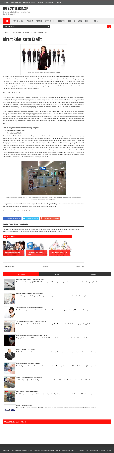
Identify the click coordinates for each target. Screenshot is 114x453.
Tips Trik (71, 21)
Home (6, 2)
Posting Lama (80, 266)
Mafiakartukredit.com (15, 8)
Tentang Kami (16, 2)
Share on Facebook (11, 218)
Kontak (40, 2)
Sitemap (58, 2)
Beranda (45, 266)
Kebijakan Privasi (29, 2)
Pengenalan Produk (34, 21)
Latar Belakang (17, 21)
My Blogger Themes (105, 450)
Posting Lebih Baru (9, 266)
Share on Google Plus (49, 218)
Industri (61, 21)
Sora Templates (91, 450)
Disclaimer (49, 2)
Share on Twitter (30, 218)
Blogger (37, 450)
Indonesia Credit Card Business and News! (61, 450)
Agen (80, 21)
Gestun (95, 21)
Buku (87, 21)
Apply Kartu (49, 21)
